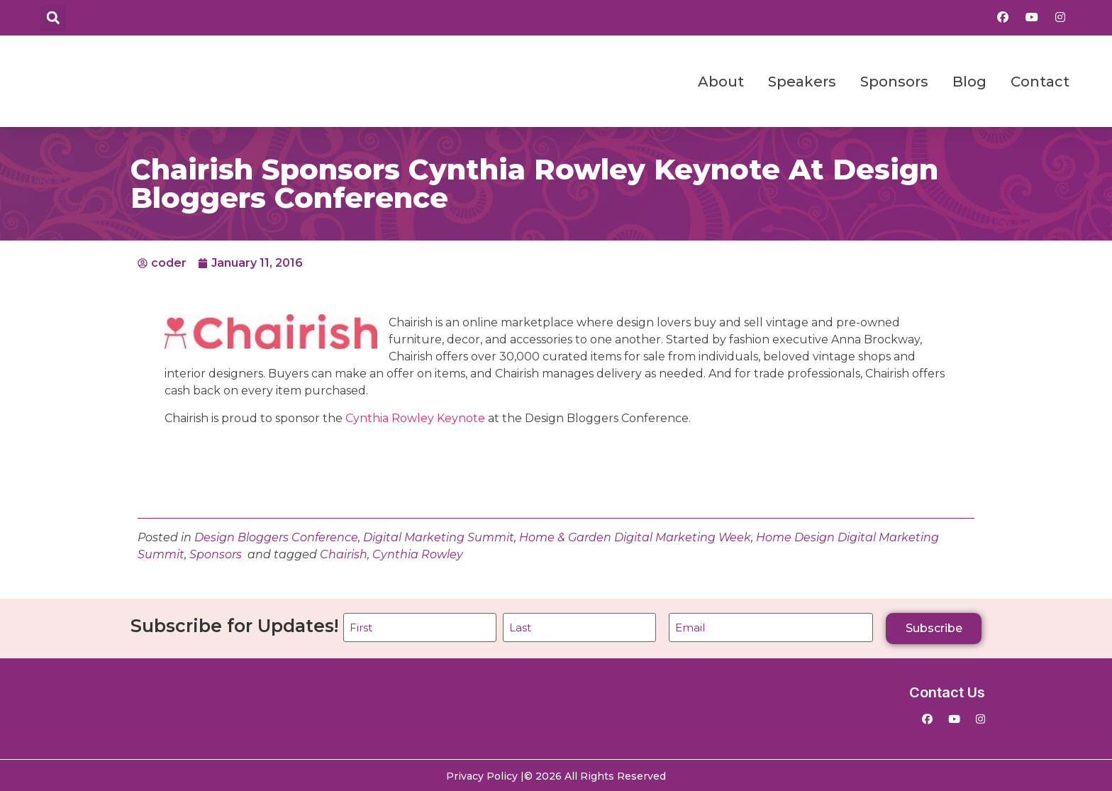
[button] (53, 18)
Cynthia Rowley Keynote (415, 418)
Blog (969, 81)
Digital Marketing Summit (438, 537)
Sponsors (894, 81)
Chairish (343, 554)
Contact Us (947, 690)
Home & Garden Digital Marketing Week (635, 537)
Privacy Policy (482, 774)
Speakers (802, 81)
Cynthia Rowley (417, 554)
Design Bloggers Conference (276, 537)
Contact (1040, 81)
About (721, 81)
